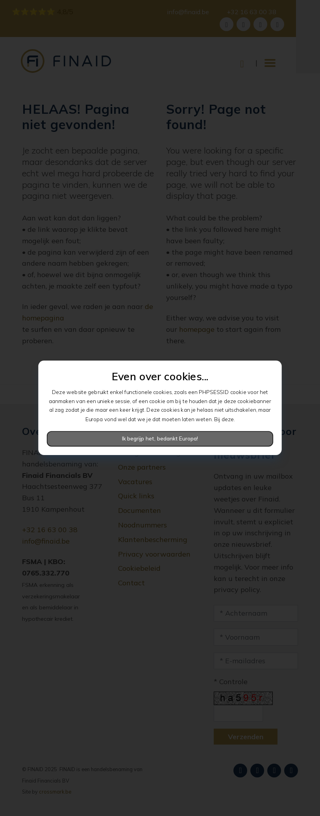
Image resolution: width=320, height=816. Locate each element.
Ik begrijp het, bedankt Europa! (160, 438)
